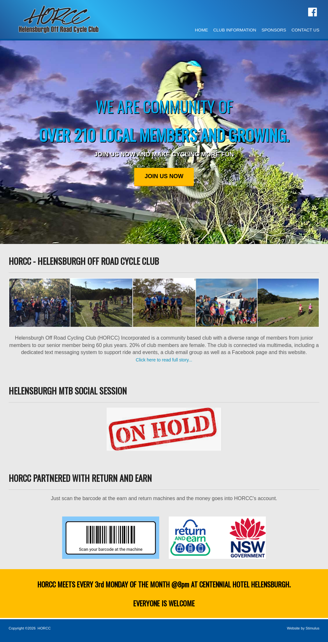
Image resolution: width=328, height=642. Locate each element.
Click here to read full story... (164, 359)
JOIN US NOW (163, 176)
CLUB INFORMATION (234, 30)
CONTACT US (305, 30)
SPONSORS (273, 30)
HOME (201, 30)
